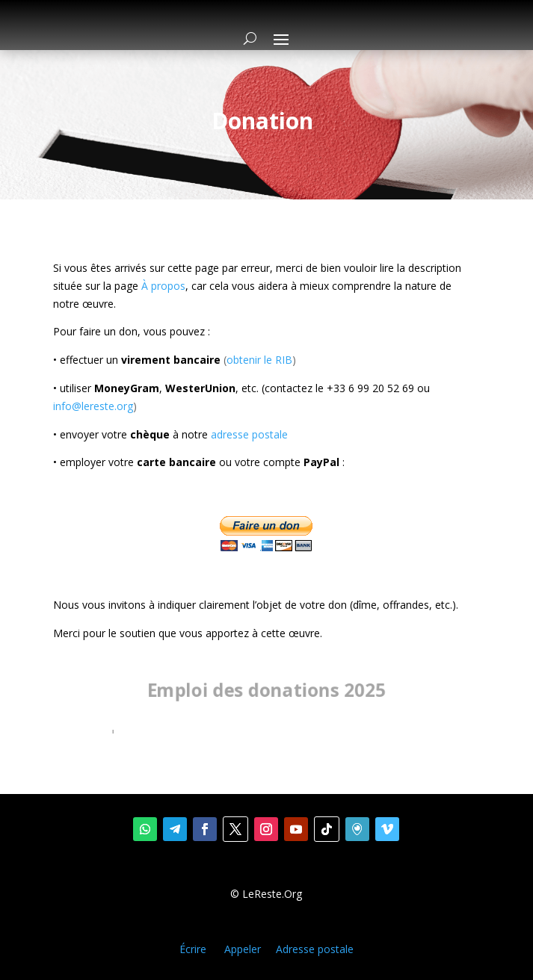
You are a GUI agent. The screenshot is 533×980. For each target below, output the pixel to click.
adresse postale (249, 434)
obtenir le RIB (259, 360)
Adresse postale (315, 949)
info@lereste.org (93, 406)
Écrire (192, 949)
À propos (163, 286)
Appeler (242, 949)
